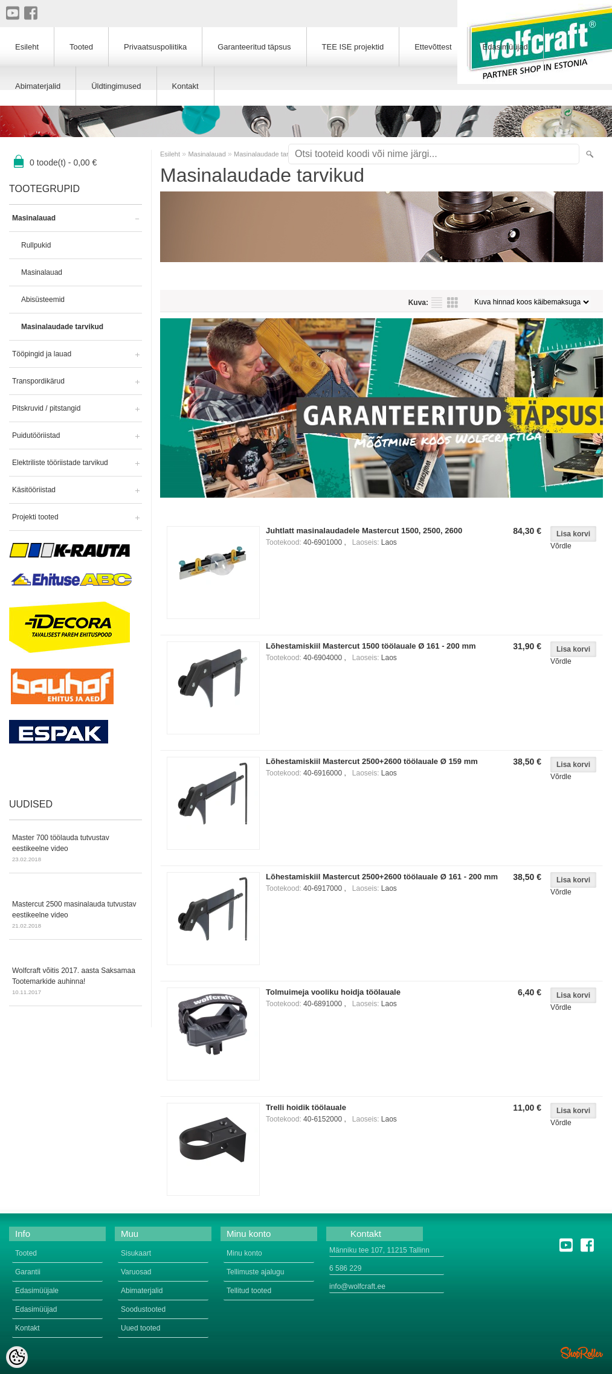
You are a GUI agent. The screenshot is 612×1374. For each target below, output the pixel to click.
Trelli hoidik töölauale (306, 1107)
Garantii (27, 1272)
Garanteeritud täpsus (254, 46)
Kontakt (185, 86)
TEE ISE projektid (353, 46)
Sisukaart (136, 1253)
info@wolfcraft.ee (357, 1286)
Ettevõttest (432, 46)
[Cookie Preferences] (17, 1357)
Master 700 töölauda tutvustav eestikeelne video (75, 849)
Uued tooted (140, 1328)
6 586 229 (345, 1268)
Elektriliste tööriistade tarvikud (60, 462)
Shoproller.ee (582, 1353)
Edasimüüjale (37, 1290)
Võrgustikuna (452, 302)
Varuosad (136, 1272)
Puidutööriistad (36, 435)
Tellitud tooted (249, 1290)
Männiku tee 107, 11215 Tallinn (379, 1250)
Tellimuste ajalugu (255, 1272)
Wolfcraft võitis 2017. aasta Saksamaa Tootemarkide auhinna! (75, 982)
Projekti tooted (35, 517)
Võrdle (561, 546)
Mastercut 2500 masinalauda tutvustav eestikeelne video (75, 915)
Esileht (170, 154)
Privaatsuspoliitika (155, 46)
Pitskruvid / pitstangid (46, 408)
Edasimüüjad (505, 46)
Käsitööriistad (34, 490)
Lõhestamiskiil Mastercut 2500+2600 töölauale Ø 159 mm (372, 761)
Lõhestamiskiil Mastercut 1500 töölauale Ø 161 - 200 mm (371, 645)
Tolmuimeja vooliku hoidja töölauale (333, 992)
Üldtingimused (116, 86)
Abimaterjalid (37, 86)
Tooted (81, 46)
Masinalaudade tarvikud (62, 327)
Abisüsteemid (43, 299)
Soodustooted (143, 1309)
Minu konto (244, 1253)
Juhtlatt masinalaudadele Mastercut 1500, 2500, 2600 (364, 530)
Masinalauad (34, 218)
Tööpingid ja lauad (41, 354)
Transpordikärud (38, 381)
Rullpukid (36, 245)
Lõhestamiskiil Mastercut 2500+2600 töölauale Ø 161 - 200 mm (382, 876)
